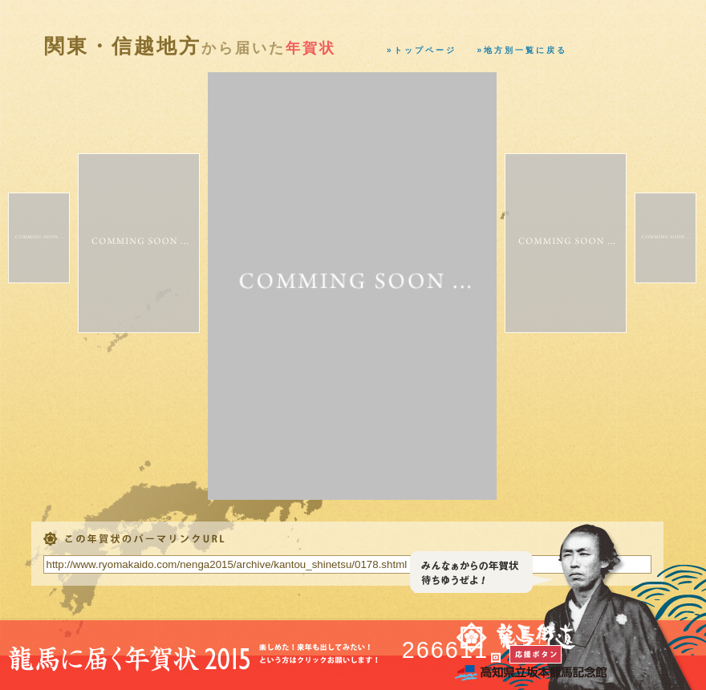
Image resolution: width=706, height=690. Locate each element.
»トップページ (421, 50)
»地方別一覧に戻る (522, 50)
